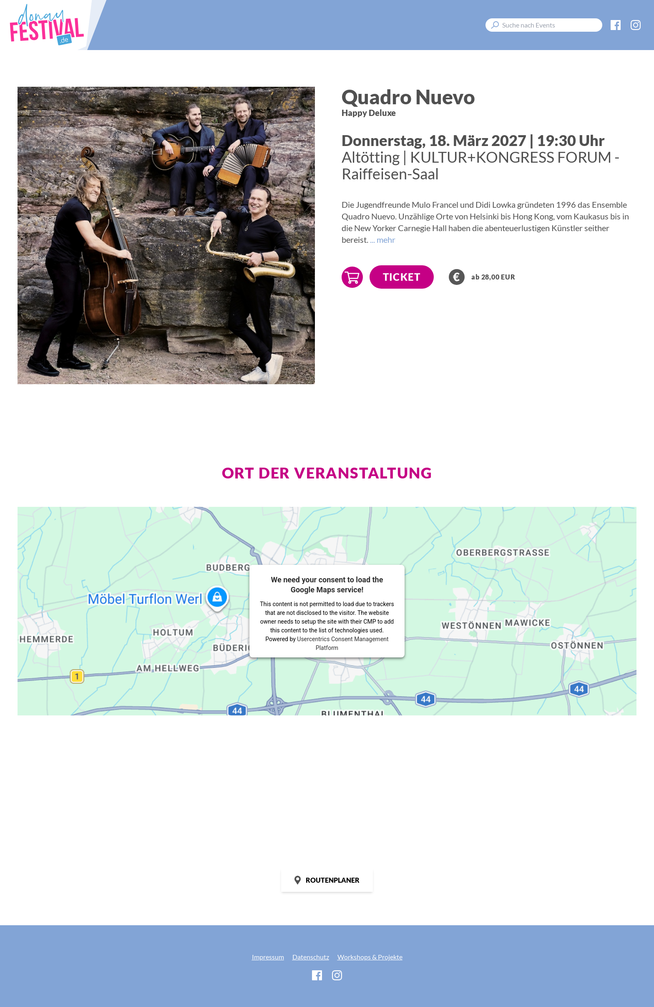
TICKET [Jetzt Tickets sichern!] (401, 277)
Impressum (268, 957)
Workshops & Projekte (369, 957)
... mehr (382, 239)
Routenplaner (327, 880)
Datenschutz (310, 957)
